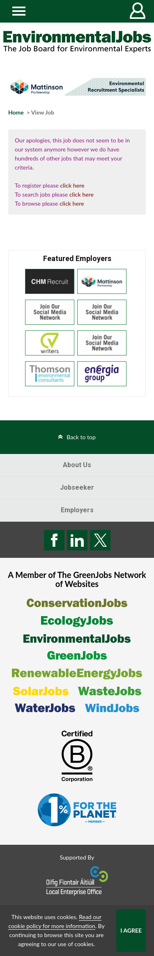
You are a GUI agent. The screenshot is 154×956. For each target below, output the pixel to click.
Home (16, 112)
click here (72, 185)
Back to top (81, 436)
